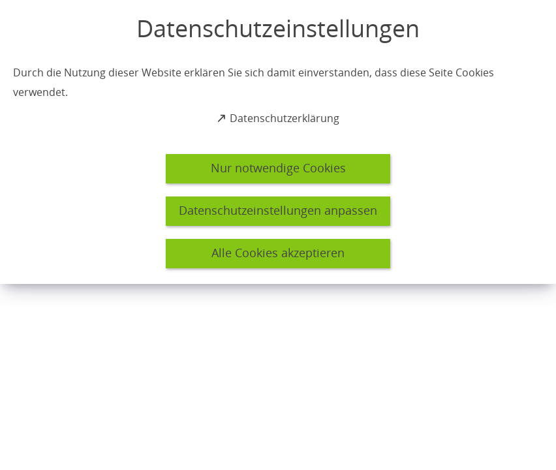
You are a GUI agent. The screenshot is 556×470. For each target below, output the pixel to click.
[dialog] (278, 142)
